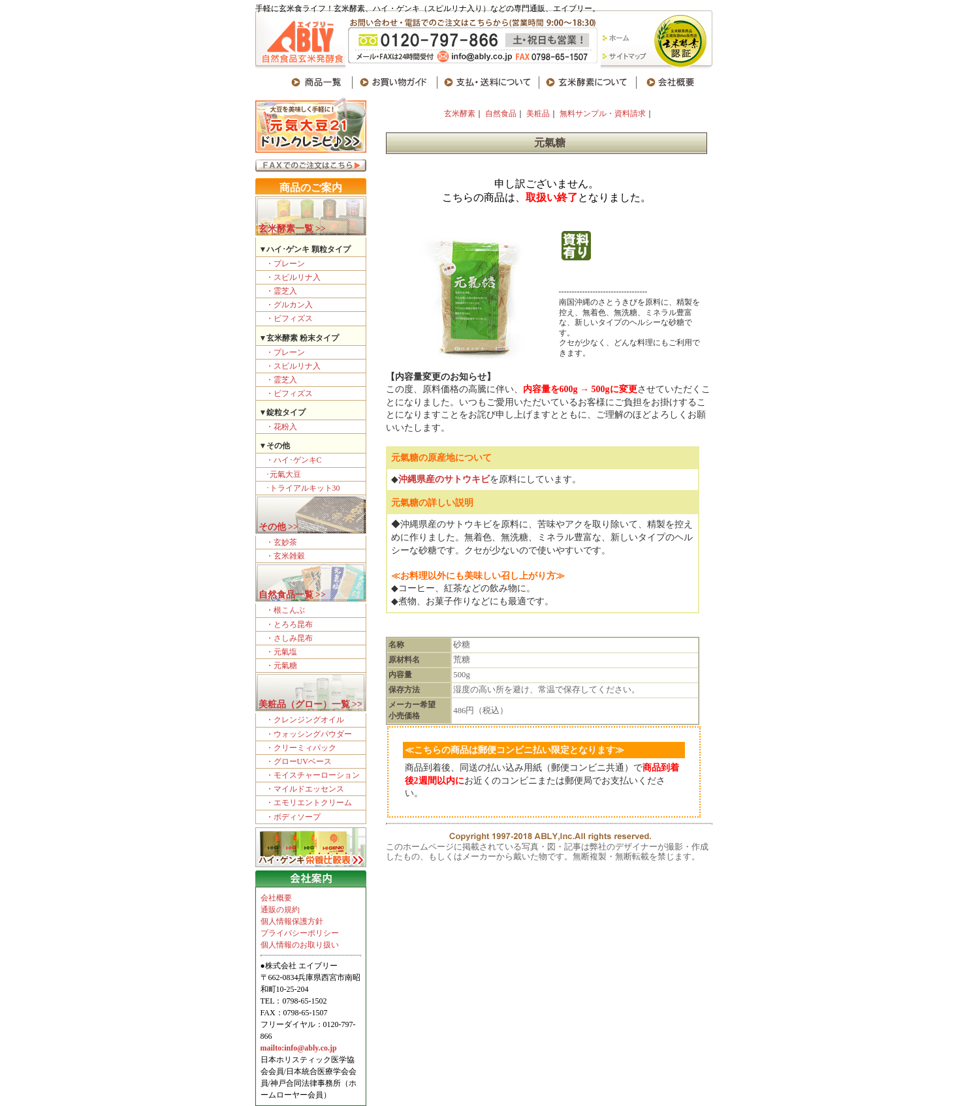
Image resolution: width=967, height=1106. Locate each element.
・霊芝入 (281, 291)
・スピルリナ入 (293, 277)
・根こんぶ (285, 610)
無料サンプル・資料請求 (603, 113)
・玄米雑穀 (285, 556)
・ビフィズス (289, 318)
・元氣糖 (281, 665)
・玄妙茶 (281, 542)
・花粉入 (281, 426)
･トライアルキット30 (303, 488)
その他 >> (278, 527)
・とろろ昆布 (289, 624)
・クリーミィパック (301, 747)
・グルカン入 (289, 304)
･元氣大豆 (283, 474)
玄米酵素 (459, 113)
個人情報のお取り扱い (300, 944)
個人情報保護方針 (292, 921)
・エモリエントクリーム (309, 802)
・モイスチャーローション (313, 775)
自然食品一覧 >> (292, 595)
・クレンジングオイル (305, 719)
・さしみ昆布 (289, 638)
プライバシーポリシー (300, 933)
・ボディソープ (293, 817)
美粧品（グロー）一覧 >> (310, 704)
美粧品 (537, 113)
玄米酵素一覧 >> (292, 229)
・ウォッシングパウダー (309, 734)
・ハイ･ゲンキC (294, 460)
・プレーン (285, 263)
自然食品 (500, 113)
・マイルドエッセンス (305, 788)
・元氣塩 (281, 651)
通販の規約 (280, 909)
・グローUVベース (299, 761)
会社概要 (276, 897)
